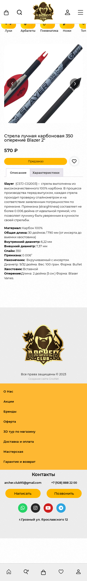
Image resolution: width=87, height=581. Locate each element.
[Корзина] (6, 12)
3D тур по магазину (19, 456)
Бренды (9, 436)
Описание (18, 197)
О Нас (8, 416)
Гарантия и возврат (19, 486)
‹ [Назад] (12, 108)
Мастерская (13, 476)
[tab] (18, 197)
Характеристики (45, 197)
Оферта (9, 446)
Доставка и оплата (18, 466)
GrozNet (54, 403)
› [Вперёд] (75, 108)
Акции (8, 426)
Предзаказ (35, 186)
